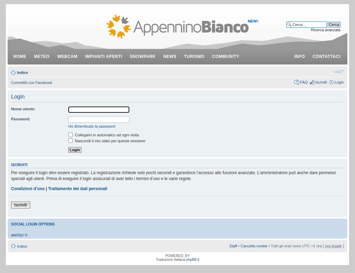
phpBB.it (192, 260)
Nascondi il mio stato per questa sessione (106, 141)
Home (19, 56)
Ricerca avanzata (325, 30)
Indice (22, 72)
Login (339, 82)
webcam (67, 56)
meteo (42, 56)
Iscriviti (321, 82)
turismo (194, 56)
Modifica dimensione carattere (339, 71)
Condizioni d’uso (28, 188)
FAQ (304, 82)
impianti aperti (103, 56)
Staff (233, 246)
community (226, 56)
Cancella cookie (254, 246)
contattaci (326, 56)
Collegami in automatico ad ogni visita (103, 135)
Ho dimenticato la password (91, 126)
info (299, 56)
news (169, 56)
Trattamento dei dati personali (77, 188)
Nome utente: (23, 109)
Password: (21, 119)
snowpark (143, 56)
